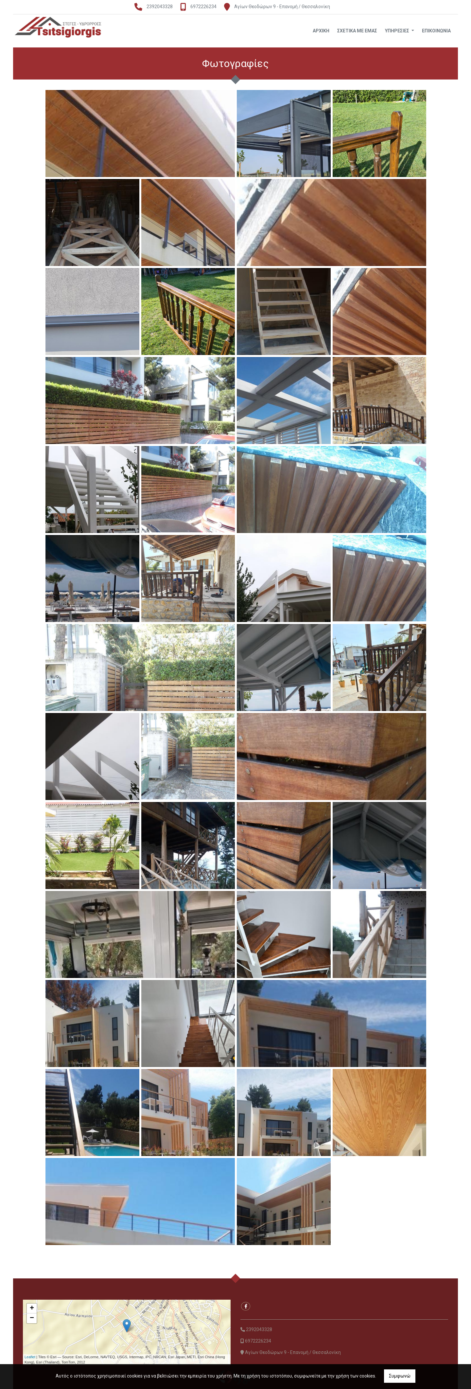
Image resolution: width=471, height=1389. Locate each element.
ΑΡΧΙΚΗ (321, 30)
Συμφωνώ (399, 1376)
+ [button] (32, 1308)
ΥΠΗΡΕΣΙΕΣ (397, 30)
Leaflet (30, 1357)
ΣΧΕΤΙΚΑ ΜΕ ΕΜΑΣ (357, 30)
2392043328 (160, 6)
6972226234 (203, 6)
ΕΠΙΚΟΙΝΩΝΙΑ (436, 30)
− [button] (32, 1318)
